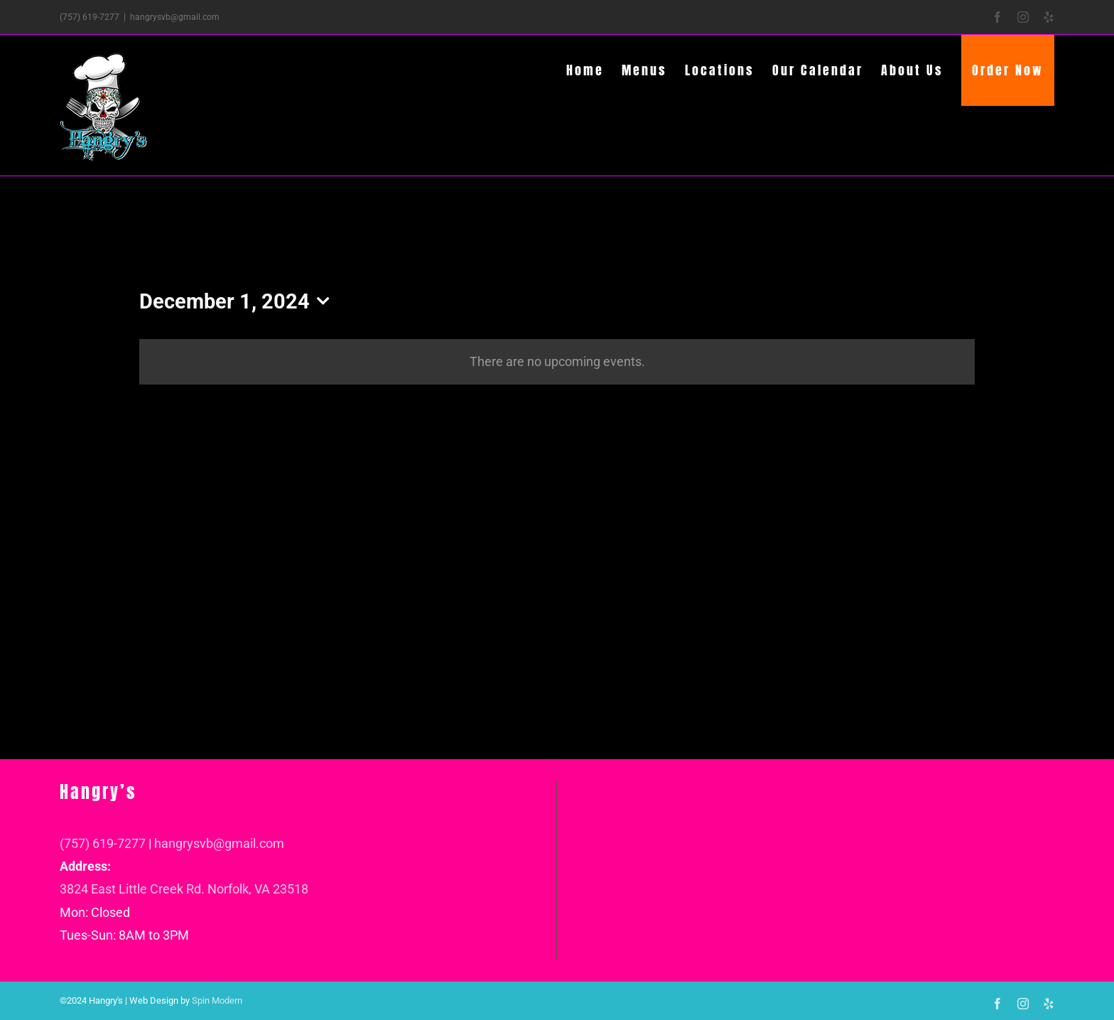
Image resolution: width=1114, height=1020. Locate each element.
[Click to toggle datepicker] (238, 301)
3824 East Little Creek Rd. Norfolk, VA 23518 (184, 888)
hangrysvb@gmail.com (175, 17)
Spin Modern (217, 1000)
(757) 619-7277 (103, 843)
